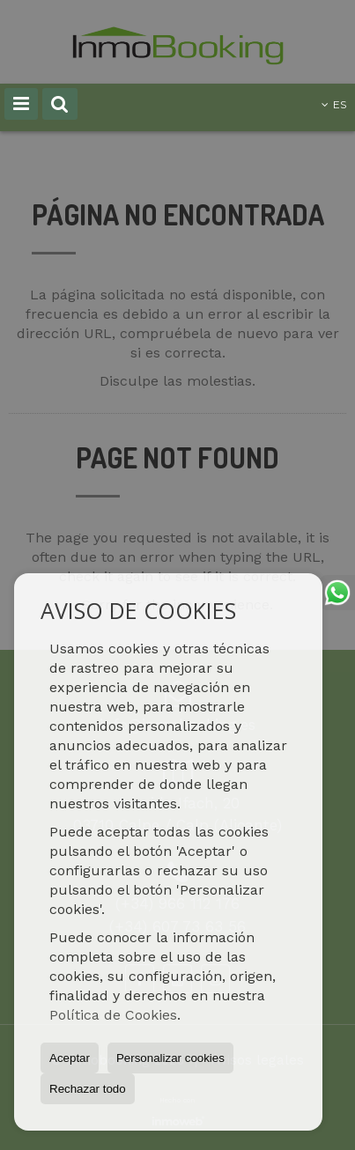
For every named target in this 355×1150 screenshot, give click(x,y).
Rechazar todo (87, 1088)
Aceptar (69, 1058)
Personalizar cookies (170, 1058)
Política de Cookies (113, 1014)
